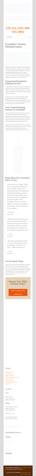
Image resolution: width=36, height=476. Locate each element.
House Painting (8, 373)
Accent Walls (8, 383)
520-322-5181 (15, 28)
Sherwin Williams (24, 474)
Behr (30, 474)
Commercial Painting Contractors (12, 377)
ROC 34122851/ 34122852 (25, 467)
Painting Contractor (9, 372)
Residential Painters (9, 380)
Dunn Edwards (24, 472)
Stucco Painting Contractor (11, 382)
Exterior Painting (9, 378)
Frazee (29, 472)
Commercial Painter (9, 375)
